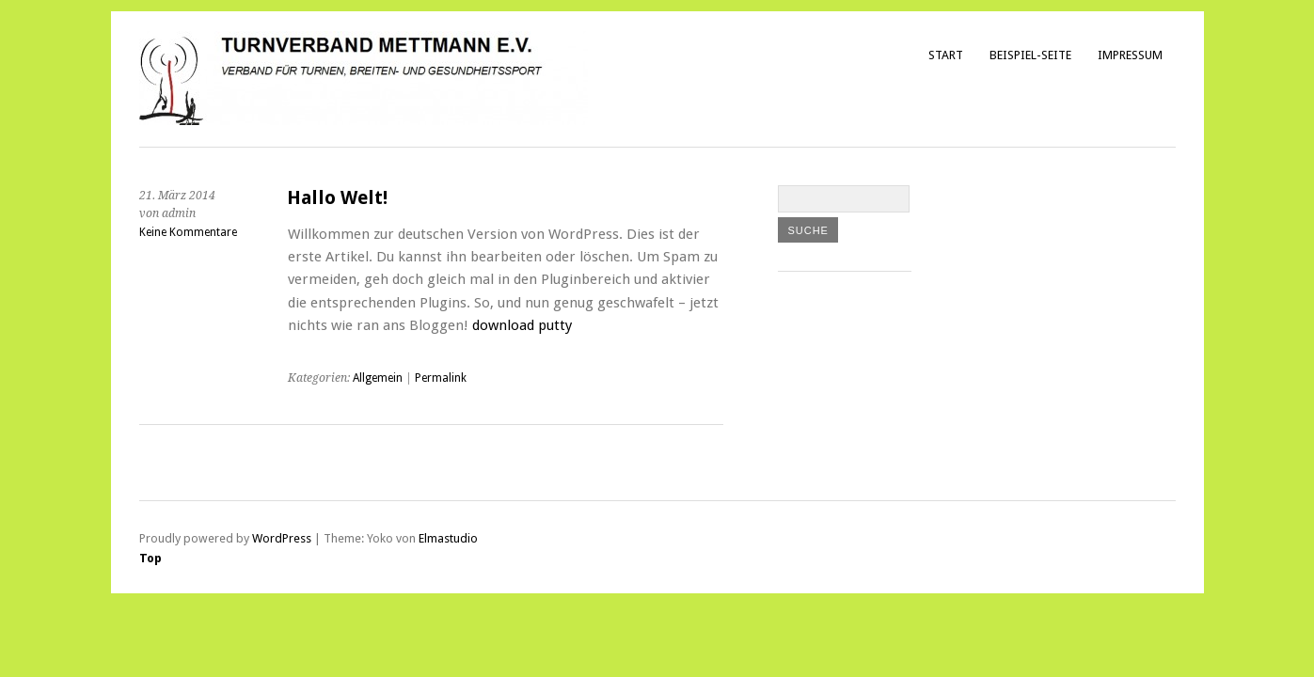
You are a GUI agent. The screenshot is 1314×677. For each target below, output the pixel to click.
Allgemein (378, 378)
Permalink (441, 378)
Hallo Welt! (337, 198)
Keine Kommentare (188, 232)
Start (945, 55)
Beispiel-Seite (1030, 55)
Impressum (1130, 55)
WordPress (281, 538)
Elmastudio (448, 538)
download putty (522, 325)
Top (150, 558)
